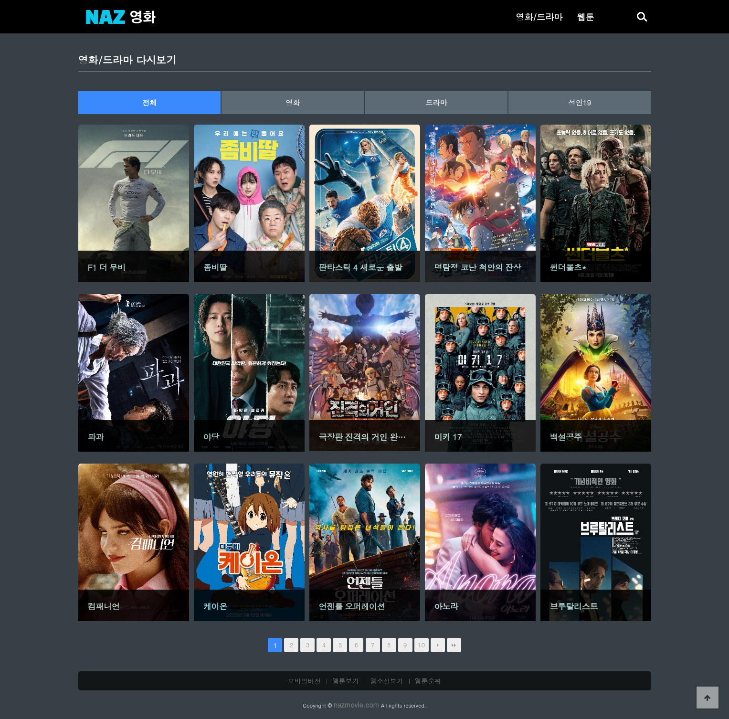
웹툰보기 (345, 681)
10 (421, 644)
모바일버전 (304, 681)
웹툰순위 (428, 681)
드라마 (436, 102)
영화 (292, 102)
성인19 (579, 102)
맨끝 (454, 645)
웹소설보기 (386, 681)
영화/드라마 (539, 17)
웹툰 (585, 17)
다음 (438, 645)
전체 (149, 102)
